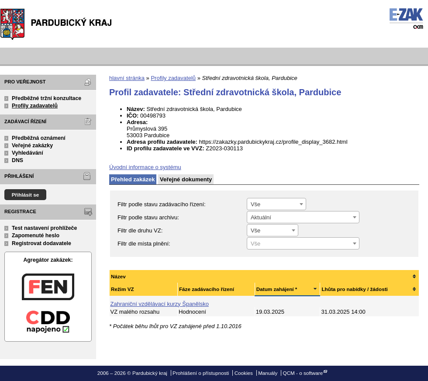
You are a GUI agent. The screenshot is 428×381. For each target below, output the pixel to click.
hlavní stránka (127, 78)
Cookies (244, 373)
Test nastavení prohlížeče (44, 228)
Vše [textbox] (255, 204)
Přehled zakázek (133, 179)
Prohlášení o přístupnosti (201, 373)
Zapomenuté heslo (35, 235)
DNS (17, 160)
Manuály (267, 373)
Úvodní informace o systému (145, 167)
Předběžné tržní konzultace (46, 98)
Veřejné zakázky (32, 145)
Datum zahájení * (276, 289)
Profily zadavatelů (35, 106)
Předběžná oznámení (39, 138)
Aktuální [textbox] (261, 217)
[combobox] (276, 204)
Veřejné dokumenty (186, 179)
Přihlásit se (25, 194)
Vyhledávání (27, 153)
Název (118, 276)
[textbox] (303, 244)
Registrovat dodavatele (41, 243)
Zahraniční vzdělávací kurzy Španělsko (159, 304)
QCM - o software (303, 373)
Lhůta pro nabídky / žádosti (354, 289)
